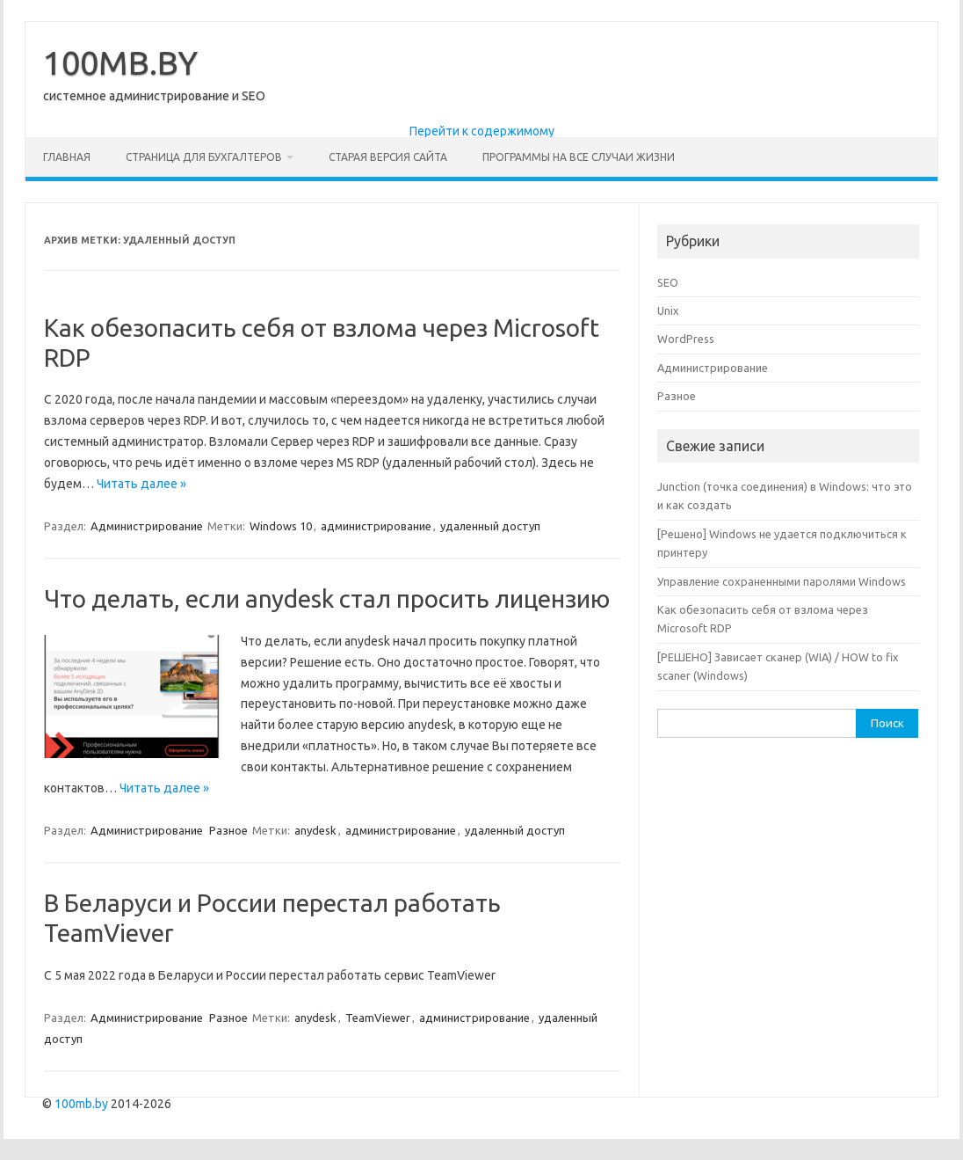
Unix (668, 310)
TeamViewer (377, 1017)
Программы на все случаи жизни (578, 157)
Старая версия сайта (388, 157)
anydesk (315, 830)
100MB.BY (120, 62)
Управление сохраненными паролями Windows (781, 581)
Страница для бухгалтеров (204, 157)
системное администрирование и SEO (154, 96)
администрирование (376, 526)
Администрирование (147, 526)
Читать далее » (141, 484)
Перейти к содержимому (481, 131)
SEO (667, 282)
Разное (228, 830)
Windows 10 (281, 526)
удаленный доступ (490, 526)
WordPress (685, 338)
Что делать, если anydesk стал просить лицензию (327, 598)
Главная (67, 157)
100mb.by (81, 1104)
